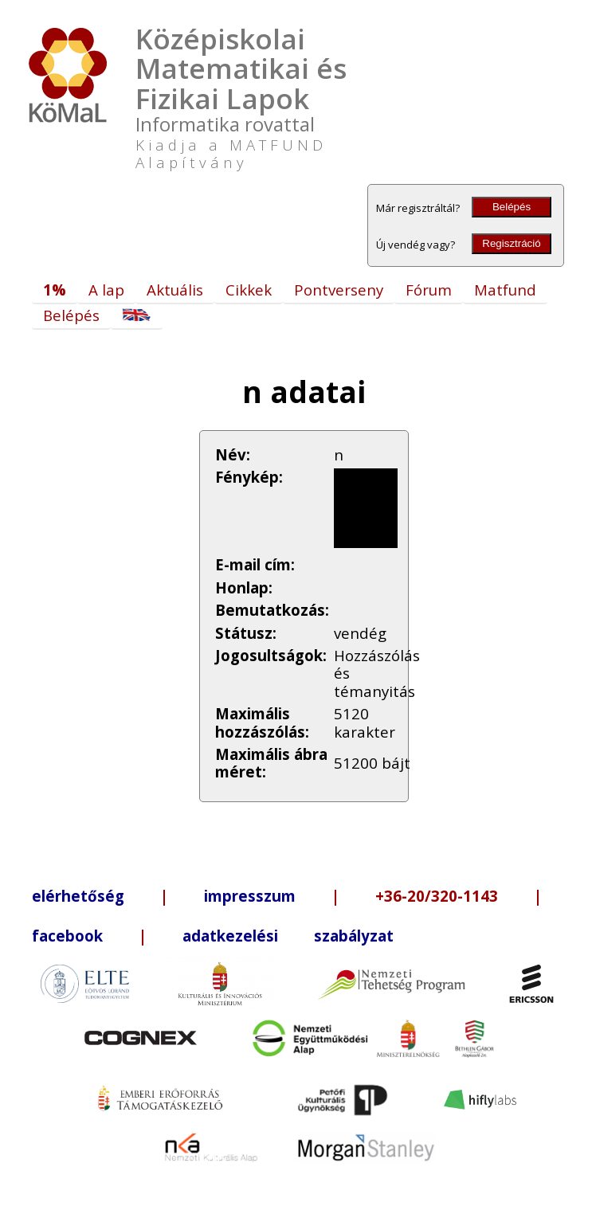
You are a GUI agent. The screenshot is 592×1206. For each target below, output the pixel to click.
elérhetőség (78, 896)
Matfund (505, 290)
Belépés (511, 207)
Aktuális (175, 290)
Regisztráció (511, 243)
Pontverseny (338, 290)
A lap (106, 290)
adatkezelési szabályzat (288, 936)
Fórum (429, 290)
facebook (67, 936)
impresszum (250, 896)
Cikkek (248, 290)
